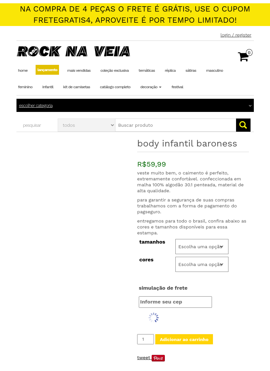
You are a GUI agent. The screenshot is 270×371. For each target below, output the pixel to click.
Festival (177, 87)
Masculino (214, 70)
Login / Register (236, 35)
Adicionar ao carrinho (184, 339)
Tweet (143, 357)
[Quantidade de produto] (145, 339)
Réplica (170, 70)
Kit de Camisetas (76, 87)
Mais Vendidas (79, 70)
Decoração (151, 87)
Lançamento (47, 69)
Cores (146, 260)
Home (23, 70)
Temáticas (146, 70)
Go (243, 125)
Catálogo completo (115, 87)
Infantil (47, 87)
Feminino (25, 87)
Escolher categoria (36, 105)
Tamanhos (152, 242)
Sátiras (191, 70)
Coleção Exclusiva (114, 70)
